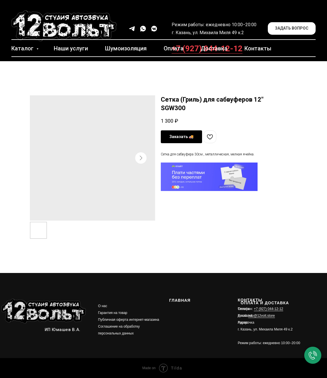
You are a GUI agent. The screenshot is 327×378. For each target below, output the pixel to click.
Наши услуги (71, 48)
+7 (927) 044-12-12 (268, 309)
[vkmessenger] (154, 28)
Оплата (174, 48)
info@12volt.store (261, 316)
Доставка (214, 48)
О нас (102, 306)
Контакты (258, 48)
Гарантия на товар (112, 313)
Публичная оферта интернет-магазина (128, 320)
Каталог (23, 48)
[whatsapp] (143, 28)
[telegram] (131, 28)
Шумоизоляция (126, 48)
